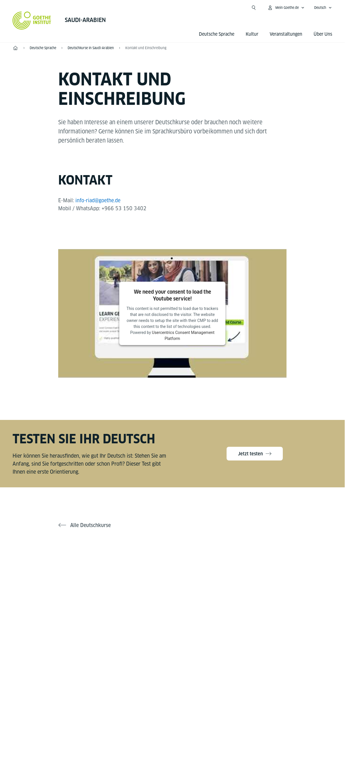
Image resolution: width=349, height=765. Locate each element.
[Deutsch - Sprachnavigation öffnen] (323, 7)
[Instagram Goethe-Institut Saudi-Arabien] (172, 575)
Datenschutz (184, 731)
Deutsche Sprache (216, 34)
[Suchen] (253, 7)
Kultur (252, 34)
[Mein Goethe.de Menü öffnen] (286, 7)
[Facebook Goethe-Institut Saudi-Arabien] (154, 575)
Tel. (35, 684)
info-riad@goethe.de (98, 200)
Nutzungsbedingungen (231, 731)
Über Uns (323, 34)
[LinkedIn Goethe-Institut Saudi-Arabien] (190, 575)
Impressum (150, 731)
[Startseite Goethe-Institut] (32, 20)
